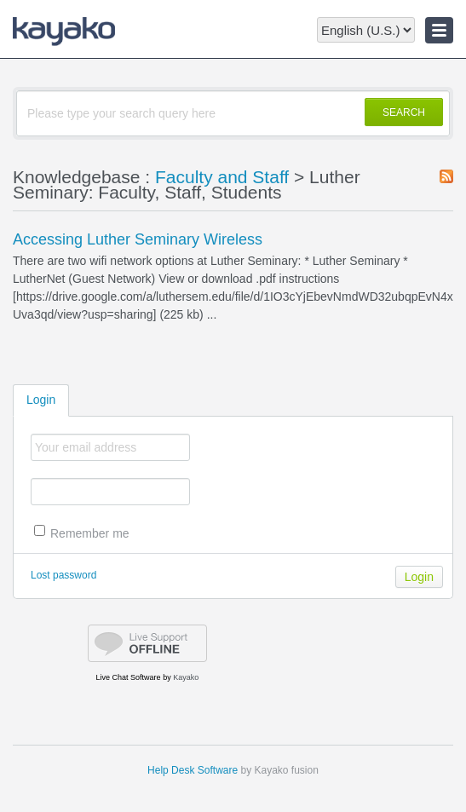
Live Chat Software (128, 677)
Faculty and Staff (222, 177)
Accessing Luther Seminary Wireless (137, 239)
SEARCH (404, 112)
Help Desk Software (192, 770)
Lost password (63, 575)
